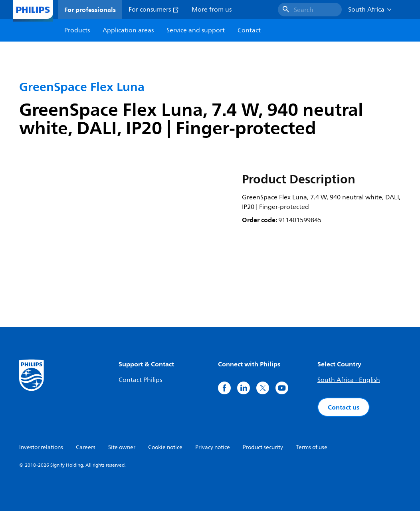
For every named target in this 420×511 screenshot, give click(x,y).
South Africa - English (348, 380)
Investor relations (41, 447)
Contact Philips (140, 380)
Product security (263, 447)
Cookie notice (165, 447)
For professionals (90, 9)
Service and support (195, 30)
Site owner (121, 447)
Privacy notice (212, 447)
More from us (212, 9)
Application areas (128, 30)
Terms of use (311, 447)
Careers (85, 447)
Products (77, 30)
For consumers (154, 9)
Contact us (343, 407)
